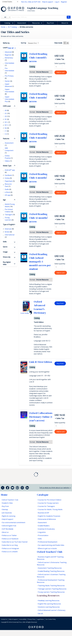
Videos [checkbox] (8, 161)
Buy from (60, 303)
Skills (5, 242)
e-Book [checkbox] (8, 192)
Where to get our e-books (47, 548)
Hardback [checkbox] (9, 175)
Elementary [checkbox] (9, 59)
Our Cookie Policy (51, 619)
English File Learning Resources (49, 604)
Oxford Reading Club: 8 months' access (38, 137)
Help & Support (7, 519)
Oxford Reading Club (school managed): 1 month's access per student (40, 261)
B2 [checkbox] (7, 128)
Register (64, 2)
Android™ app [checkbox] (10, 171)
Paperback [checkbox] (10, 181)
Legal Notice (40, 619)
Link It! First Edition (40, 362)
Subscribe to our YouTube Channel (14, 542)
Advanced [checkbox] (9, 52)
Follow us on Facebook (10, 539)
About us (5, 532)
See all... (41, 613)
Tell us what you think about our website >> (55, 488)
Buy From (50, 23)
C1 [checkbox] (7, 131)
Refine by (6, 43)
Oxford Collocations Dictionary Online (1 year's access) (40, 416)
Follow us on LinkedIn (10, 552)
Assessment (21, 23)
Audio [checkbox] (8, 189)
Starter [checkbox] (8, 81)
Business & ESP (43, 513)
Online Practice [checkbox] (9, 157)
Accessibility (22, 619)
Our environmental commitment (13, 522)
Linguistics (42, 532)
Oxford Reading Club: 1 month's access (38, 57)
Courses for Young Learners (48, 503)
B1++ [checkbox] (8, 125)
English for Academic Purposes (49, 516)
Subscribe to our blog (10, 545)
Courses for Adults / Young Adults (50, 509)
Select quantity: (59, 63)
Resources (36, 23)
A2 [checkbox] (7, 116)
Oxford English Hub (9, 526)
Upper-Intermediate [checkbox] (9, 91)
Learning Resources (48, 595)
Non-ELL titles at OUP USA (30, 2)
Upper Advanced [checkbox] (9, 85)
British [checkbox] (8, 232)
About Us (64, 23)
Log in (57, 2)
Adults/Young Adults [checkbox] (10, 205)
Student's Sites (7, 503)
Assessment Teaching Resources (50, 568)
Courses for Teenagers (46, 506)
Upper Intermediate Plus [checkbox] (9, 99)
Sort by (23, 43)
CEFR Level (7, 106)
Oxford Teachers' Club (10, 500)
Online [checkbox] (8, 178)
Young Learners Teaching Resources (51, 592)
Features (6, 139)
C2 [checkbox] (7, 134)
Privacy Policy (31, 619)
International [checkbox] (9, 236)
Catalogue (42, 494)
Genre (5, 247)
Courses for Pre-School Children (49, 500)
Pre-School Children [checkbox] (9, 210)
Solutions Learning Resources (49, 607)
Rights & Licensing (8, 516)
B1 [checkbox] (7, 119)
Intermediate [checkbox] (9, 64)
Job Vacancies (7, 513)
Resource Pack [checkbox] (8, 185)
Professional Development (47, 542)
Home (4, 494)
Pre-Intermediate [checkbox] (9, 70)
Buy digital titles (6, 263)
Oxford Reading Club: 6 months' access (38, 177)
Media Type (7, 166)
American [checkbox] (9, 229)
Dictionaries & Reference (47, 519)
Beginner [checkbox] (9, 55)
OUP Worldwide (7, 529)
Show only (6, 257)
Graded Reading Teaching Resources (51, 571)
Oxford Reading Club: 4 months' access (38, 97)
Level (5, 48)
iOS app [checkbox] (9, 195)
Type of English (8, 224)
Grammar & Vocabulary (46, 529)
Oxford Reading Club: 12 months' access (38, 217)
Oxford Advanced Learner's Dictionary (51, 610)
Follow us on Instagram (10, 548)
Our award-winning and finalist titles (51, 545)
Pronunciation (43, 535)
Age (4, 200)
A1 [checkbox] (7, 113)
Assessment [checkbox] (9, 144)
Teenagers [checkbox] (10, 215)
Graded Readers (43, 526)
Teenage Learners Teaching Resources (52, 589)
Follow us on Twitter (9, 535)
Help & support (47, 2)
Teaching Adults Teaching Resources (51, 586)
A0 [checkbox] (7, 110)
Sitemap (5, 509)
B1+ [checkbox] (7, 122)
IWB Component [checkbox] (9, 150)
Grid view (67, 42)
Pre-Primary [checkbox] (9, 77)
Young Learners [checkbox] (9, 219)
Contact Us (4, 619)
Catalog (7, 23)
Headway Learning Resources (48, 600)
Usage (5, 252)
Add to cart (61, 72)
